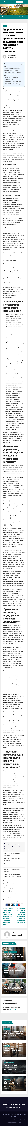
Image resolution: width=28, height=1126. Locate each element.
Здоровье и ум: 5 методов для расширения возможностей (13, 67)
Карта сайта (23, 1119)
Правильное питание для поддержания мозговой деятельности (12, 77)
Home (3, 1119)
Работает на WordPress (7, 1114)
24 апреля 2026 (9, 1035)
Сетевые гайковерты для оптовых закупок (13, 1032)
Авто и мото (6, 1028)
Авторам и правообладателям (12, 1119)
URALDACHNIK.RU (10, 7)
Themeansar (14, 1116)
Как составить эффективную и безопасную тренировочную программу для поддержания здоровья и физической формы (8, 916)
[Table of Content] (22, 64)
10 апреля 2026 (9, 1086)
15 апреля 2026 (9, 1069)
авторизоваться (14, 1009)
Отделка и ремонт (13, 952)
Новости (6, 952)
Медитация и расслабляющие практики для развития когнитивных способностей (13, 83)
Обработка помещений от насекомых (11, 1084)
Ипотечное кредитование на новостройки (12, 1050)
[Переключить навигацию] (25, 17)
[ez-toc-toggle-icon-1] (21, 64)
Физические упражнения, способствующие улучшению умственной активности (13, 72)
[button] (20, 16)
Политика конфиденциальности (14, 1122)
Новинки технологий (8, 1062)
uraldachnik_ (13, 55)
